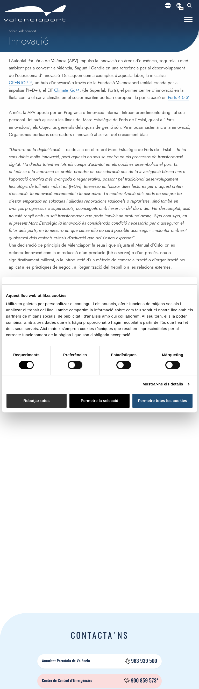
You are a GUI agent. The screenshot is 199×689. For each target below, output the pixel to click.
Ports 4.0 (176, 97)
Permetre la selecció (99, 400)
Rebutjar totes (36, 400)
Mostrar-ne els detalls (163, 384)
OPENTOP (18, 83)
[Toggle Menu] (188, 19)
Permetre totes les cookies (162, 400)
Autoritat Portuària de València (99, 661)
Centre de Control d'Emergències (100, 681)
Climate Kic (64, 90)
